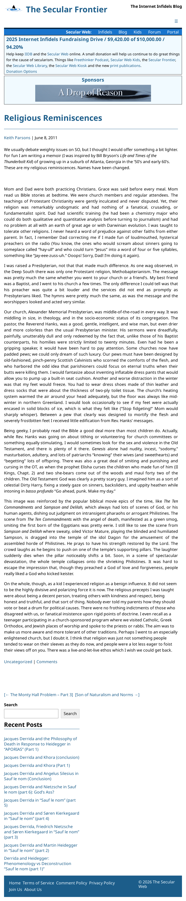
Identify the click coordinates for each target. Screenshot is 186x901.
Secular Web (57, 54)
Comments (46, 661)
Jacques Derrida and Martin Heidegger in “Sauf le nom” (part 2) (41, 847)
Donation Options (21, 71)
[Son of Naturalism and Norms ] (107, 694)
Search (11, 704)
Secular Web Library (30, 65)
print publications (125, 65)
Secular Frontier (161, 59)
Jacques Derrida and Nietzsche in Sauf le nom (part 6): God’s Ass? (40, 789)
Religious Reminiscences (53, 117)
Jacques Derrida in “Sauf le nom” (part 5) (40, 802)
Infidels (105, 32)
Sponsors (93, 79)
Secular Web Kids (125, 59)
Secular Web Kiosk (71, 65)
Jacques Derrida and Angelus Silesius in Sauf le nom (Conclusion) (41, 776)
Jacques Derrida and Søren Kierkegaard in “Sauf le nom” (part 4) (41, 815)
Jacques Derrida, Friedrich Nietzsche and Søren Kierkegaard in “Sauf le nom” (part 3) (41, 832)
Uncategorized (18, 661)
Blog (123, 32)
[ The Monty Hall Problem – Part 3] (38, 694)
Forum (154, 32)
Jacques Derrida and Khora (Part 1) (37, 765)
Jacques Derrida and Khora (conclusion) (41, 757)
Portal (173, 32)
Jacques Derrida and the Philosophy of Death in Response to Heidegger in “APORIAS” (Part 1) (40, 744)
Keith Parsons (17, 137)
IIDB (28, 54)
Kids (138, 32)
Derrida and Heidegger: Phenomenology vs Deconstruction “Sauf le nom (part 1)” (37, 863)
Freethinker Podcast (91, 59)
